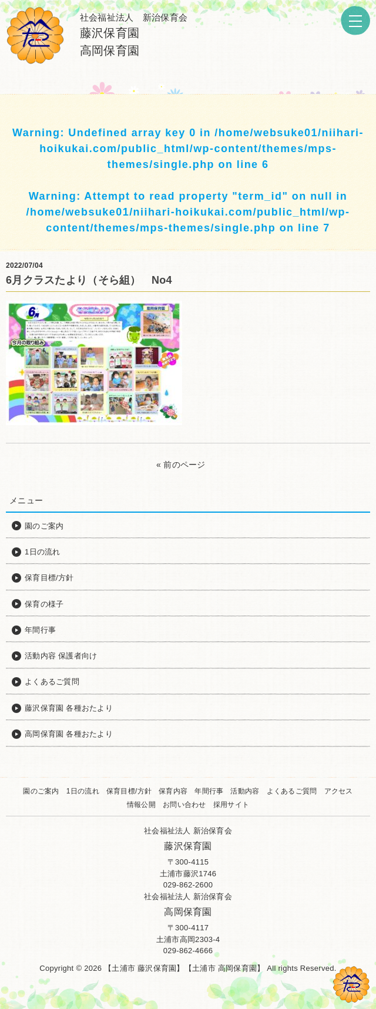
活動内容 (244, 791)
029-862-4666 (188, 950)
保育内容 (173, 791)
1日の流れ (82, 791)
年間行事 (208, 791)
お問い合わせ (184, 805)
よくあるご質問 (292, 791)
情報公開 (141, 805)
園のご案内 (41, 791)
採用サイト (231, 805)
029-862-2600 (188, 884)
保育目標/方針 (129, 791)
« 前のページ (181, 464)
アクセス (338, 791)
